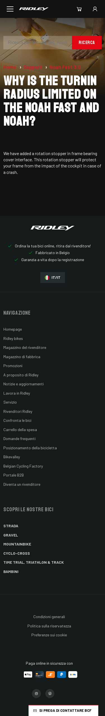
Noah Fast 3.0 (65, 67)
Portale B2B (13, 475)
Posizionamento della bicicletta (30, 447)
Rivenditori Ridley (17, 411)
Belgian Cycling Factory (23, 466)
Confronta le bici (17, 420)
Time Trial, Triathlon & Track (33, 562)
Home (10, 67)
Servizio (10, 402)
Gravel (10, 535)
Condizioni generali (49, 616)
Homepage (12, 329)
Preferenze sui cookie (49, 634)
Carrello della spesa (20, 429)
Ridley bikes (13, 338)
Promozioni (12, 365)
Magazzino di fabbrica (21, 356)
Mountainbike (17, 544)
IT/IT (52, 277)
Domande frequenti (19, 438)
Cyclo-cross (16, 553)
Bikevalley (11, 456)
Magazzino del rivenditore (24, 347)
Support (33, 67)
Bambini (10, 571)
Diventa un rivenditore (21, 484)
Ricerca (87, 42)
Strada (10, 525)
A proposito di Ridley (20, 374)
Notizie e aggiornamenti (23, 383)
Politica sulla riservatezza (49, 625)
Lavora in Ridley (16, 393)
